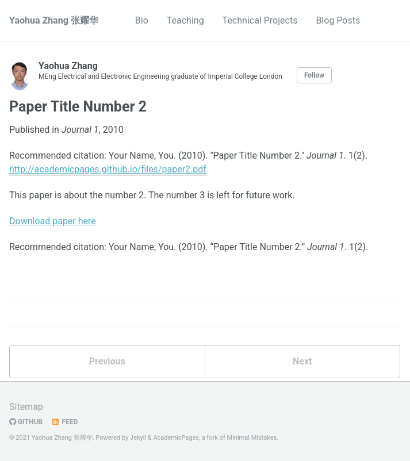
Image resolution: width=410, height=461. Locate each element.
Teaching (185, 20)
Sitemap (26, 406)
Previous (107, 361)
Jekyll (138, 437)
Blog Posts (338, 20)
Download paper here (52, 221)
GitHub (26, 422)
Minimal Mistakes (252, 437)
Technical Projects (260, 20)
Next (302, 361)
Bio (141, 20)
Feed (64, 422)
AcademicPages (176, 437)
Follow (314, 75)
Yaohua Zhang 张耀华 (53, 20)
